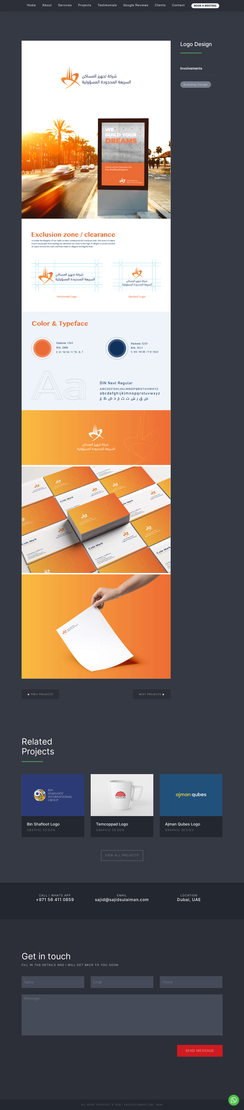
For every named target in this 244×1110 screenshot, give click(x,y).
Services (65, 5)
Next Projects (152, 694)
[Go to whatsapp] (233, 1100)
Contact (178, 5)
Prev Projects (40, 694)
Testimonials (107, 5)
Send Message (199, 1051)
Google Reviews (135, 5)
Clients (160, 5)
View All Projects (122, 855)
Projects (84, 5)
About (47, 5)
